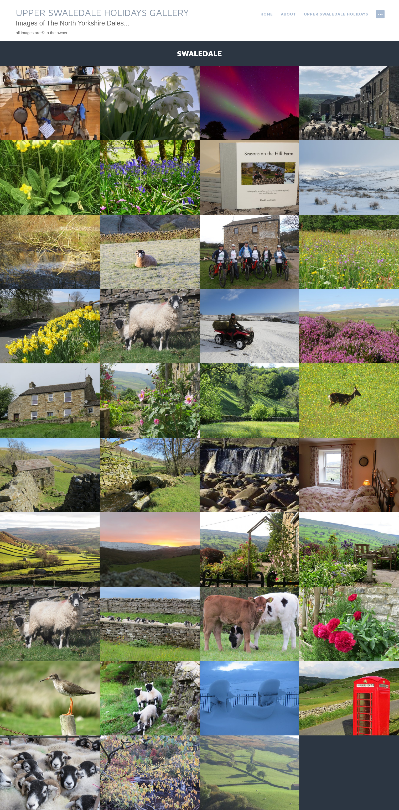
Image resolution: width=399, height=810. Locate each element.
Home (267, 14)
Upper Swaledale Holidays (336, 14)
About (288, 14)
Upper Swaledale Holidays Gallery (102, 12)
